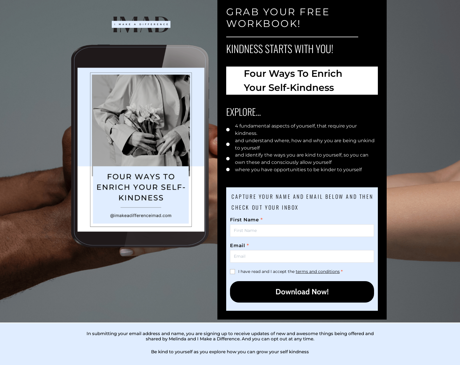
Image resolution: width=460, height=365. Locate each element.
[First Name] (302, 230)
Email (239, 245)
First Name (246, 220)
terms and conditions (318, 271)
